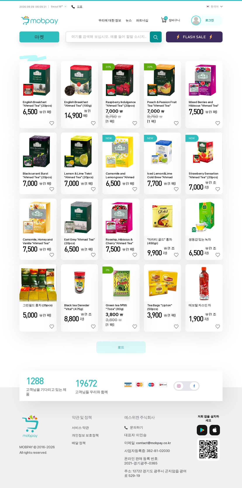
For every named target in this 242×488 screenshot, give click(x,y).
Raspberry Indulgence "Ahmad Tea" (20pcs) (121, 103)
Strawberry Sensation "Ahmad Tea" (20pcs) (203, 175)
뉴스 (129, 20)
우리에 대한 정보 (110, 20)
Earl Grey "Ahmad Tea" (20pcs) (79, 241)
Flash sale (194, 37)
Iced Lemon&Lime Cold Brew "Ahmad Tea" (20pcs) (160, 175)
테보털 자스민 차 (200, 305)
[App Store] (214, 430)
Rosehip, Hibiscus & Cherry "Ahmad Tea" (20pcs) (119, 241)
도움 (76, 7)
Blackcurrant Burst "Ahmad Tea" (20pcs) (37, 175)
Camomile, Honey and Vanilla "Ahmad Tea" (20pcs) (37, 241)
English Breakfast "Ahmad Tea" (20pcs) (37, 103)
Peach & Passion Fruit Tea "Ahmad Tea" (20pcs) (162, 104)
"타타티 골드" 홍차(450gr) (159, 241)
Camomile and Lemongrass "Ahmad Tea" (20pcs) (120, 175)
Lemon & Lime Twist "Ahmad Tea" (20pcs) (78, 175)
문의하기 (133, 427)
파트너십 (142, 20)
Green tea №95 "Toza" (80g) (116, 307)
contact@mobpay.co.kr (153, 443)
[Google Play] (202, 430)
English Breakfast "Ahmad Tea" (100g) (78, 103)
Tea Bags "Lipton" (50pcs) (159, 307)
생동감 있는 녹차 (200, 239)
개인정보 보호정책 (85, 435)
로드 (121, 347)
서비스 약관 (80, 428)
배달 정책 (79, 443)
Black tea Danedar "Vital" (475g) (76, 307)
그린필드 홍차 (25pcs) (37, 305)
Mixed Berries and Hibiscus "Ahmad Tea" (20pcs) (204, 104)
